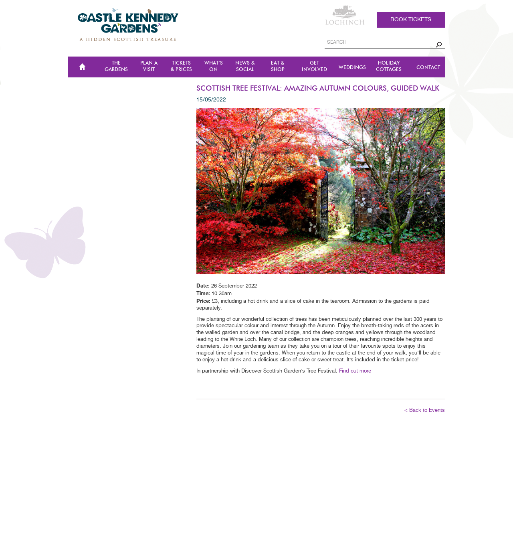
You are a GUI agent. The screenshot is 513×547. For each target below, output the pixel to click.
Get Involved (314, 66)
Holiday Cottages (389, 66)
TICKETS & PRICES (181, 66)
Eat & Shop (278, 66)
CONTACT (428, 67)
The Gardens (116, 66)
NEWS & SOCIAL (244, 66)
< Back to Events (424, 410)
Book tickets (410, 19)
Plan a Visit (149, 66)
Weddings (352, 67)
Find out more (355, 371)
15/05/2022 (211, 100)
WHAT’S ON (213, 66)
